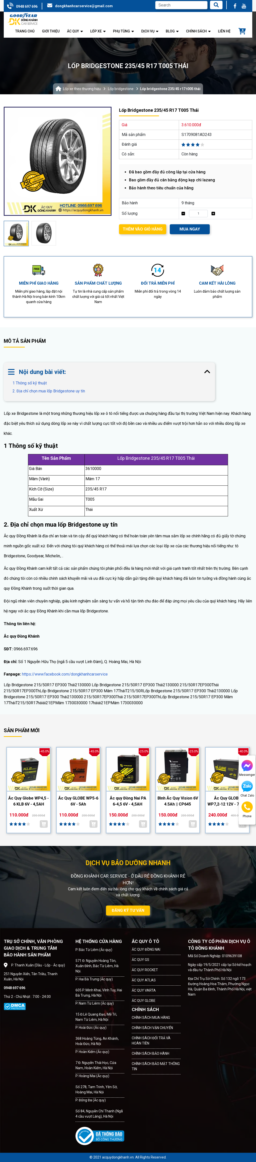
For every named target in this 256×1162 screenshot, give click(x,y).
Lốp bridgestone (121, 89)
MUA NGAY (190, 229)
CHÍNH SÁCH (145, 1009)
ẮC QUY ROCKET (145, 970)
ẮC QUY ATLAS (144, 980)
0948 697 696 (27, 6)
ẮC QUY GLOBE (144, 1001)
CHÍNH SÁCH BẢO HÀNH (150, 1053)
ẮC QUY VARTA (144, 990)
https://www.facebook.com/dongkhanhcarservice (65, 674)
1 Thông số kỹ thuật (33, 383)
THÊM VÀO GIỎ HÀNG (142, 229)
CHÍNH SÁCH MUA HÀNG (151, 1018)
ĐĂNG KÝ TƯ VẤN (128, 910)
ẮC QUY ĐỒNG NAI (146, 949)
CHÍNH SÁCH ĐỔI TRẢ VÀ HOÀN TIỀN (151, 1040)
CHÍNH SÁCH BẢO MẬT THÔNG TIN (156, 1066)
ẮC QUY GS (140, 960)
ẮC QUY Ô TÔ (145, 941)
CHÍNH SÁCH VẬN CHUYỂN (152, 1028)
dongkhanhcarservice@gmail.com (84, 6)
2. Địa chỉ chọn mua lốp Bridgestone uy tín (48, 391)
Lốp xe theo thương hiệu (82, 89)
